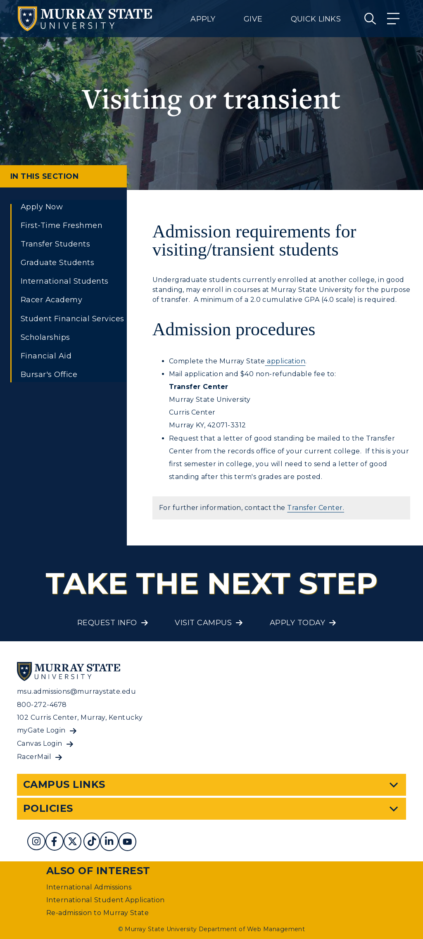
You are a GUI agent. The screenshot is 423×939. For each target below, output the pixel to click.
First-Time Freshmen (61, 225)
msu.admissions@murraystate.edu (76, 691)
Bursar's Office (49, 374)
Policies (48, 808)
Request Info (107, 622)
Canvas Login (39, 743)
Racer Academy (51, 299)
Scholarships (45, 337)
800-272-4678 (42, 705)
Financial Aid (46, 355)
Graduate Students (57, 262)
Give (253, 19)
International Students (65, 281)
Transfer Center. (315, 508)
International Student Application (105, 900)
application (285, 361)
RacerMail (34, 757)
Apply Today (297, 622)
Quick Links (316, 19)
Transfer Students (55, 244)
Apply (202, 19)
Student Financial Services (72, 318)
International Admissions (89, 887)
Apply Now (42, 206)
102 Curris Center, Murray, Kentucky (80, 717)
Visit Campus (203, 622)
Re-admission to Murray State (97, 913)
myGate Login (41, 730)
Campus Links (64, 784)
